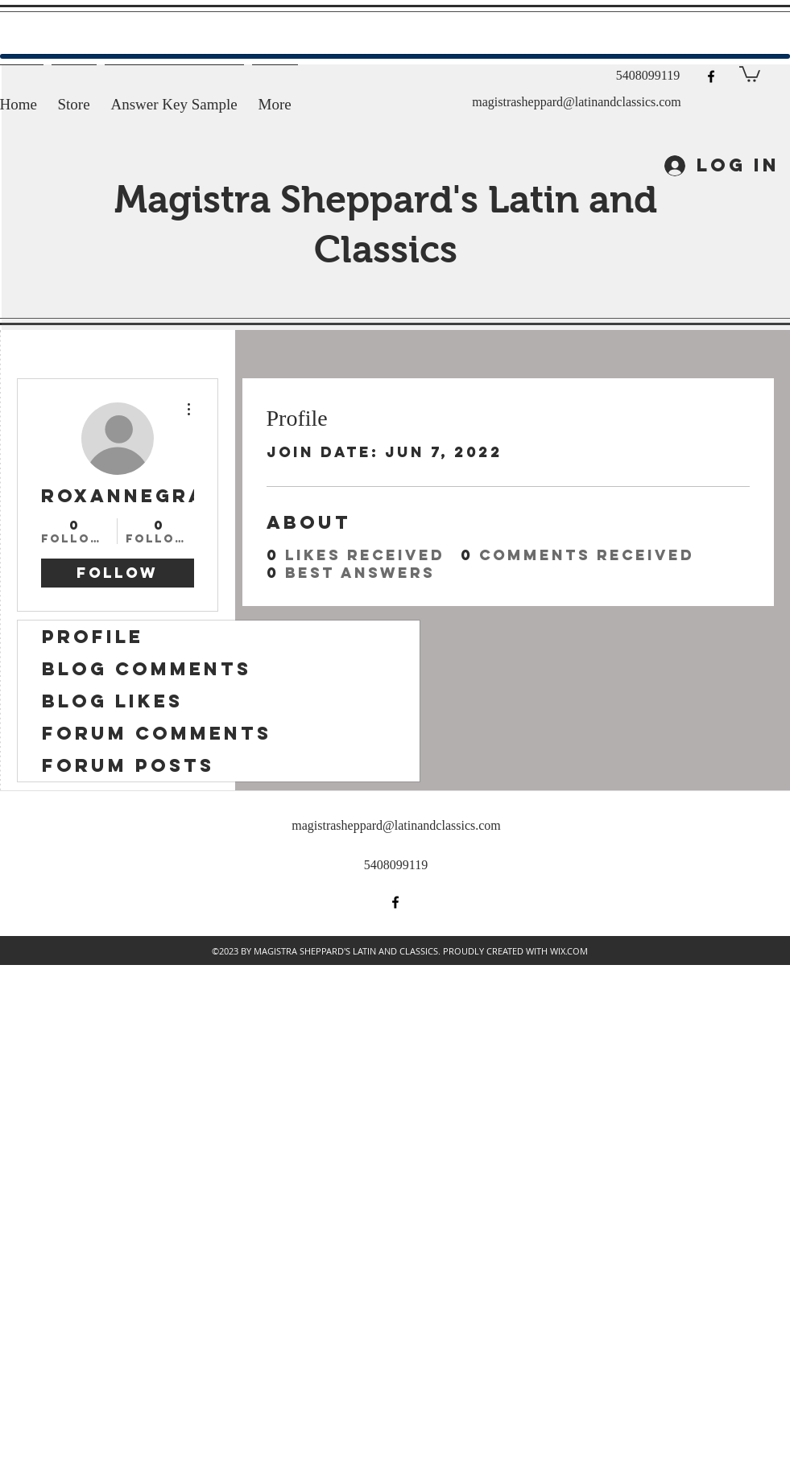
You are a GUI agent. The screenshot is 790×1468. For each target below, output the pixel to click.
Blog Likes (112, 701)
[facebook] (711, 76)
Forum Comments (156, 733)
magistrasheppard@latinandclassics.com (576, 102)
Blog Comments (146, 669)
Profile (92, 636)
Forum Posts (128, 765)
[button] (749, 73)
